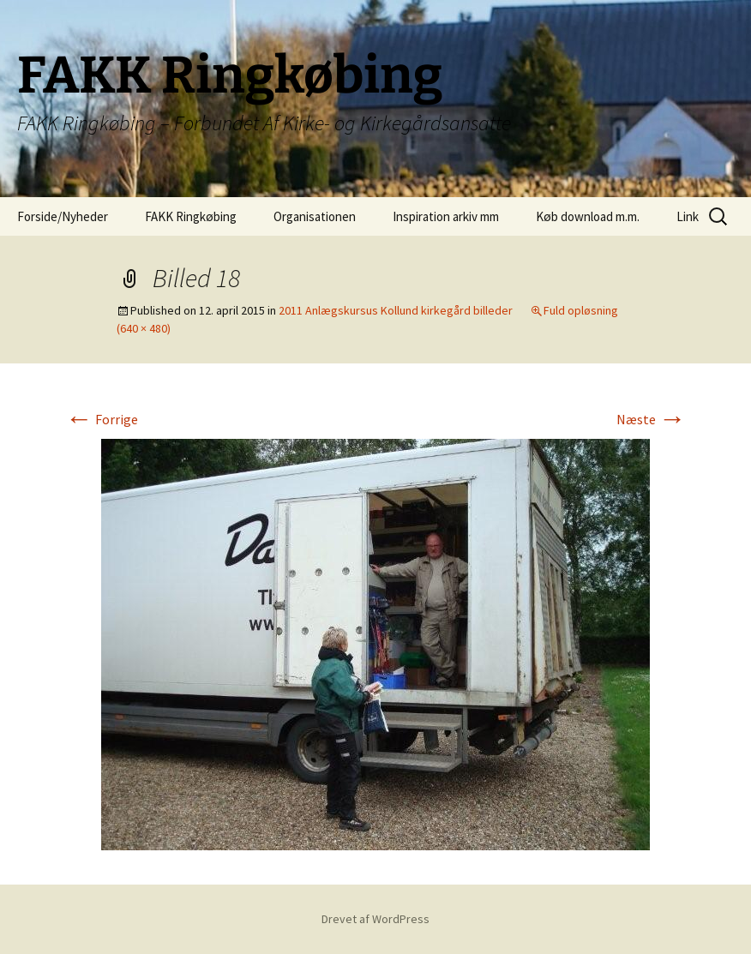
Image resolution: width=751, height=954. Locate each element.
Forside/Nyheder (62, 216)
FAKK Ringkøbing (191, 216)
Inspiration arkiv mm (446, 216)
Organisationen (314, 216)
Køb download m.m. (588, 216)
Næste (651, 419)
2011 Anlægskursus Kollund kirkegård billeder (396, 310)
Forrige (101, 419)
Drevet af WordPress (375, 919)
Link (687, 216)
